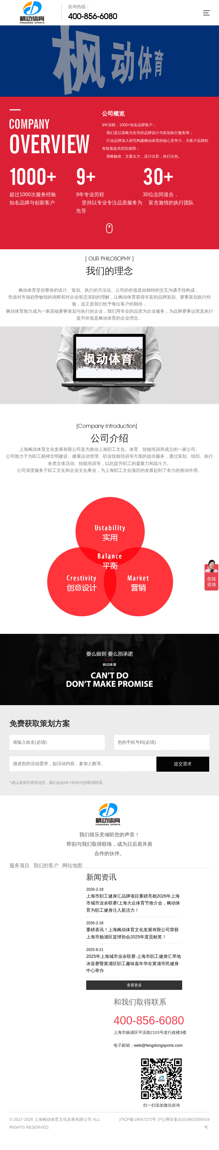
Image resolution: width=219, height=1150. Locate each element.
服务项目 (19, 865)
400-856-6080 (92, 16)
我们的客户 (46, 865)
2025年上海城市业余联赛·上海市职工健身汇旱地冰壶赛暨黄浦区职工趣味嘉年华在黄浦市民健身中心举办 (134, 960)
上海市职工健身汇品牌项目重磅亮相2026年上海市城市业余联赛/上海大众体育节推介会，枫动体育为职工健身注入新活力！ (134, 900)
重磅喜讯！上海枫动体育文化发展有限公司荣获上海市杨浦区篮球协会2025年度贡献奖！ (134, 929)
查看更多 (134, 985)
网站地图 (72, 865)
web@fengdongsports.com (158, 1045)
